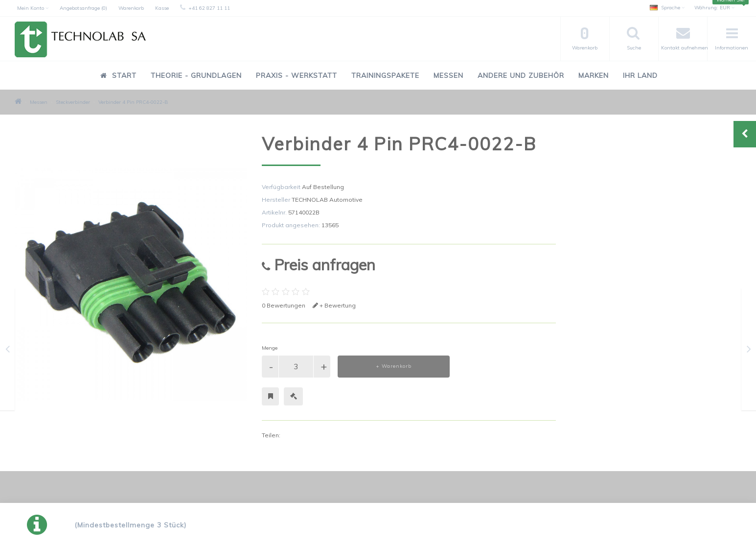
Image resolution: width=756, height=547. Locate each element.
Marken (593, 75)
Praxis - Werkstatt (296, 75)
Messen (448, 75)
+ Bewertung (334, 305)
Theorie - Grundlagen (196, 75)
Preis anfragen (318, 264)
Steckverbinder (73, 102)
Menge (269, 348)
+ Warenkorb (394, 366)
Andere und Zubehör (521, 75)
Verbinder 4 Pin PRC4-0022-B (133, 102)
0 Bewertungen (283, 305)
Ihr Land (640, 75)
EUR (714, 7)
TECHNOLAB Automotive (327, 199)
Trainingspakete (385, 75)
